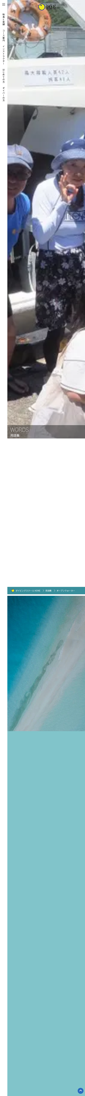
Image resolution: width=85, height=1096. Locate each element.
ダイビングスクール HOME (28, 590)
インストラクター (4, 55)
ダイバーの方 (4, 94)
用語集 (48, 590)
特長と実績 (4, 19)
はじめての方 (4, 75)
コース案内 (4, 35)
